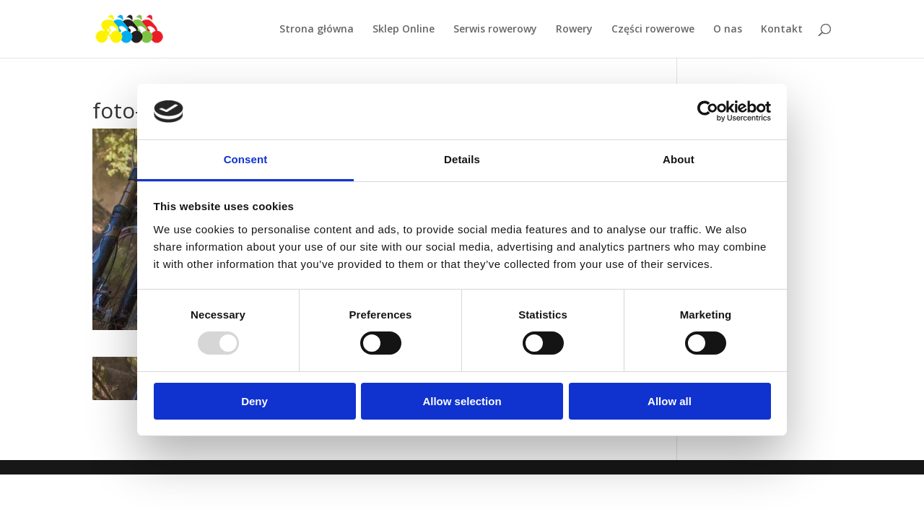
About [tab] (678, 159)
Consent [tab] (246, 159)
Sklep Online (403, 29)
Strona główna (316, 29)
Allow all (670, 401)
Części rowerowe (652, 29)
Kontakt (782, 29)
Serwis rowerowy (495, 29)
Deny (254, 401)
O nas (727, 29)
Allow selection (461, 401)
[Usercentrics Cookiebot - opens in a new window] (708, 111)
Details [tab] (462, 159)
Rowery (574, 29)
